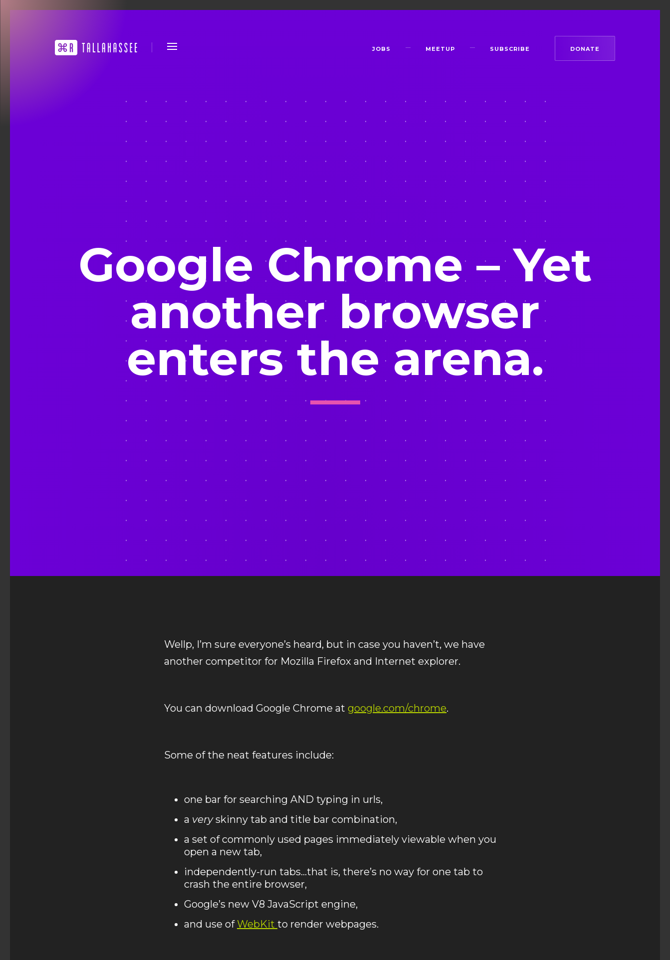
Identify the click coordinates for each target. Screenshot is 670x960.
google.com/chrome (397, 708)
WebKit (257, 924)
